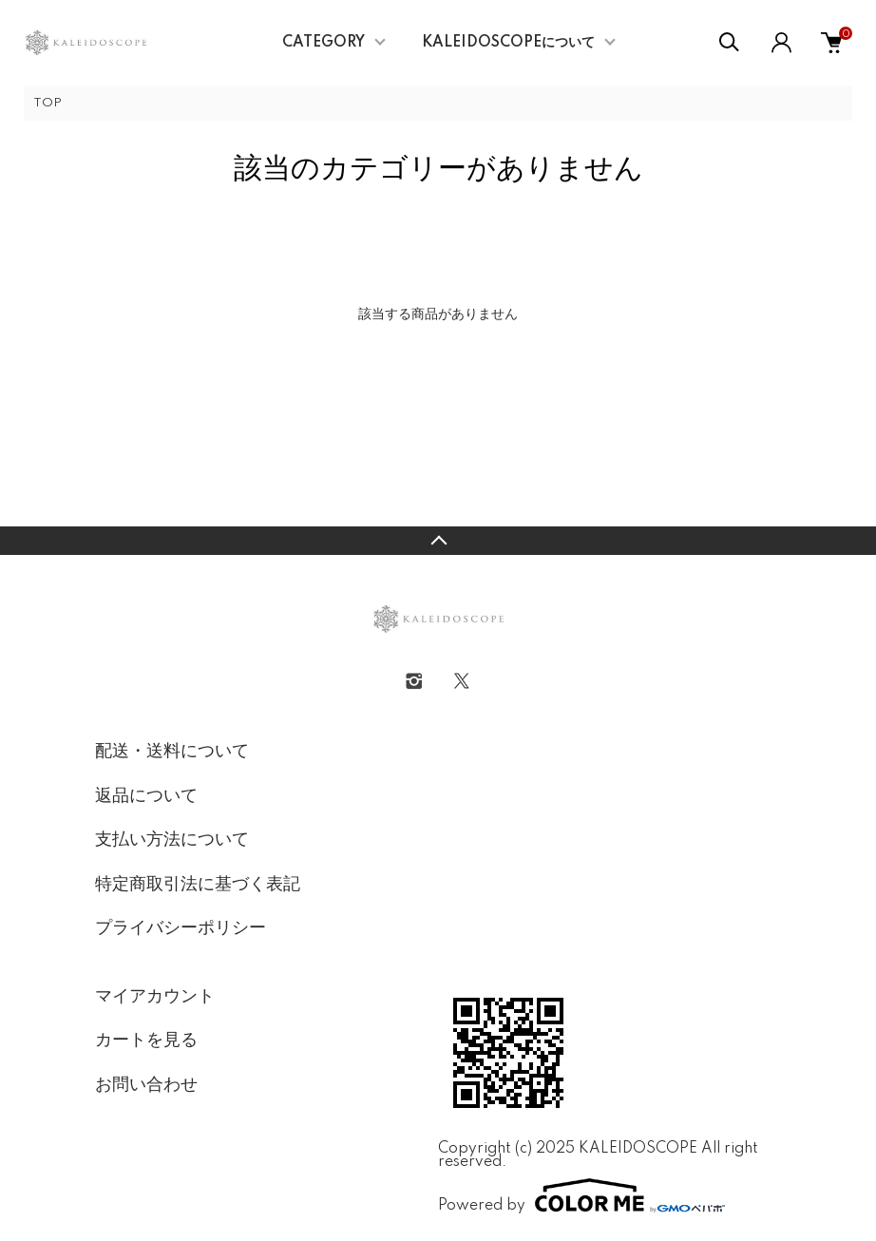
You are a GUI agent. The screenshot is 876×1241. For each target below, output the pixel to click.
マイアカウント (155, 996)
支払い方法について (172, 840)
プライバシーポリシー (180, 928)
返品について (146, 796)
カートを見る (146, 1040)
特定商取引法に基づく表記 (197, 884)
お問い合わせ (146, 1085)
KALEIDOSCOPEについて (508, 42)
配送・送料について (172, 751)
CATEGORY (323, 42)
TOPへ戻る (438, 540)
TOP (47, 103)
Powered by (581, 1195)
